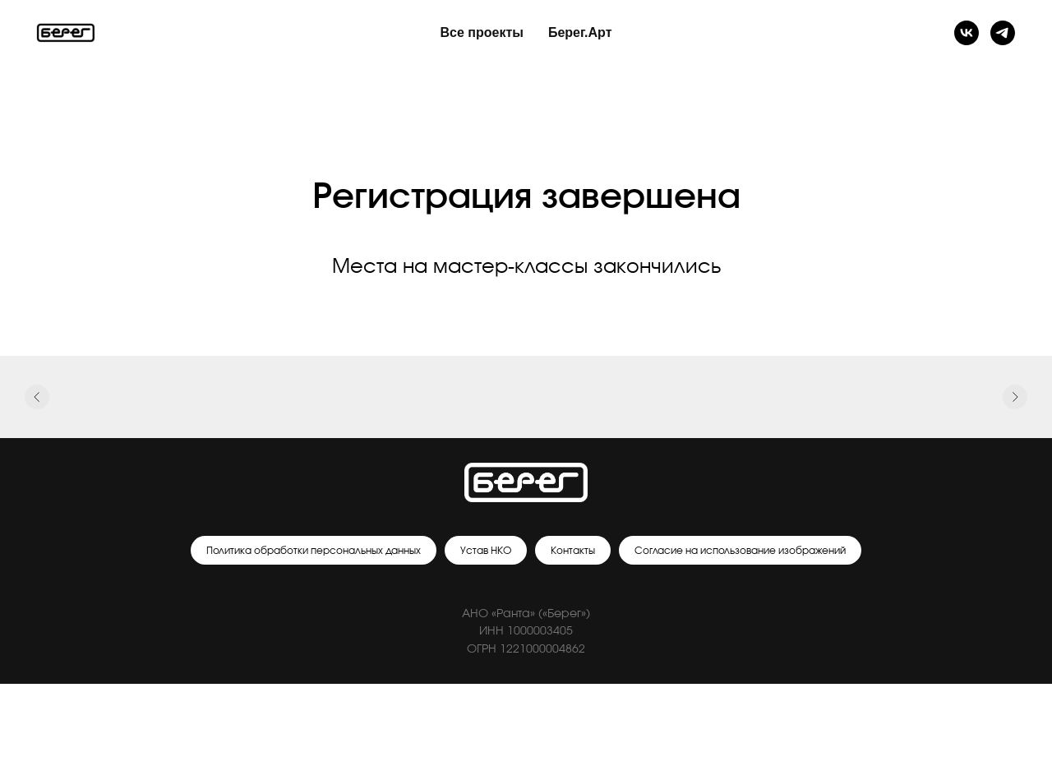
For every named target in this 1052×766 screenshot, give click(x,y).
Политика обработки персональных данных (313, 551)
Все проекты (482, 32)
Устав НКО (485, 551)
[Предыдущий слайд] (37, 397)
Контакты (573, 551)
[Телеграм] (1002, 33)
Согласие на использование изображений (740, 551)
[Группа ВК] (966, 33)
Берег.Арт (580, 32)
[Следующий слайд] (1015, 397)
